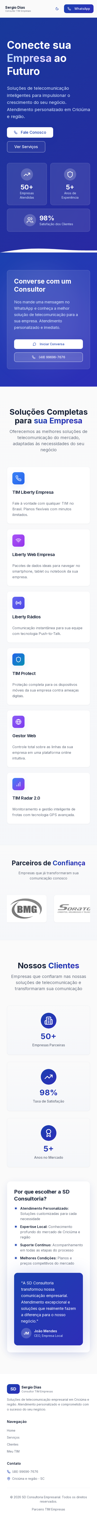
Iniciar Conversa (48, 344)
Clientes (12, 1444)
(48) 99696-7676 (48, 357)
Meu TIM (13, 1451)
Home (11, 1430)
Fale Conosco (30, 132)
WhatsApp (78, 8)
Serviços (13, 1437)
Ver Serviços (26, 146)
